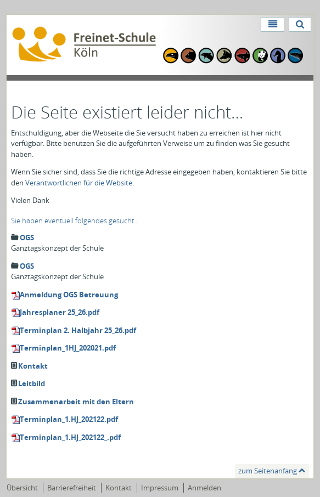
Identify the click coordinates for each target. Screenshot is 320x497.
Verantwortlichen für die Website (78, 183)
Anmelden (204, 488)
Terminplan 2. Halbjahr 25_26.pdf (78, 330)
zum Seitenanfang (267, 471)
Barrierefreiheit (71, 488)
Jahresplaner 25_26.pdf (59, 312)
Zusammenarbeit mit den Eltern (76, 401)
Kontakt (33, 366)
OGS (27, 237)
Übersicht (22, 488)
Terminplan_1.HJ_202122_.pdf (70, 437)
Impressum (159, 488)
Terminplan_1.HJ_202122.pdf (69, 419)
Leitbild (31, 383)
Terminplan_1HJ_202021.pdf (68, 348)
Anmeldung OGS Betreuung (69, 295)
